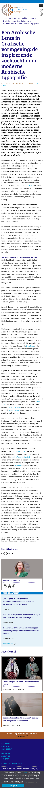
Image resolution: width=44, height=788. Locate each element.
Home (14, 10)
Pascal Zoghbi (13, 410)
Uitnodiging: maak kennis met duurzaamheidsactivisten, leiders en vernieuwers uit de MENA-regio (18, 601)
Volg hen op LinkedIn (14, 586)
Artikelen (12, 18)
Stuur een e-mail (5, 586)
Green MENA (6, 749)
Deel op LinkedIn (12, 553)
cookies (24, 772)
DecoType (30, 346)
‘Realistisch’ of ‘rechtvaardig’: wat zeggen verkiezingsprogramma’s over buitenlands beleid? (20, 630)
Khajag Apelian (15, 407)
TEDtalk (30, 185)
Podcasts (5, 746)
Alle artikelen (8, 644)
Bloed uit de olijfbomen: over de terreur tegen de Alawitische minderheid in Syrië (22, 616)
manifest (18, 465)
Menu (41, 5)
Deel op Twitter (8, 553)
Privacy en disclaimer (11, 763)
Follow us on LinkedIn (41, 9)
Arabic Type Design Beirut (22, 457)
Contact (5, 759)
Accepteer (13, 786)
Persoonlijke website (9, 586)
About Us (5, 756)
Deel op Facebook (3, 553)
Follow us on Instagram (41, 14)
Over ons (5, 753)
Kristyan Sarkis (20, 451)
